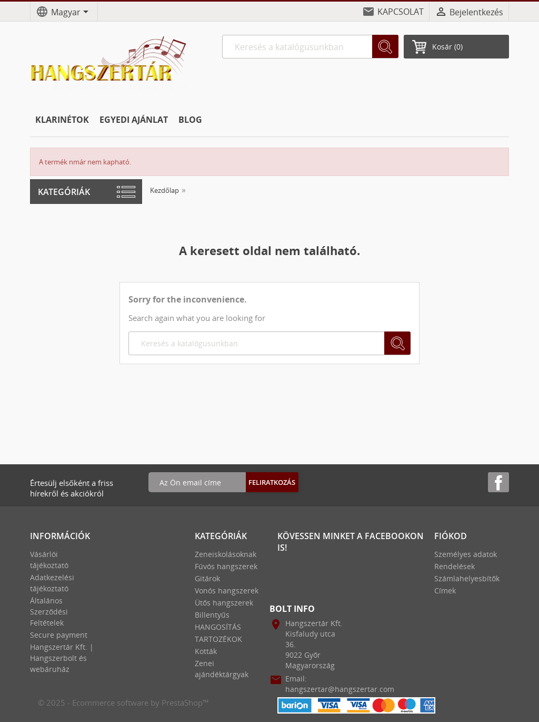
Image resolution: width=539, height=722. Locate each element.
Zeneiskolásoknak (225, 554)
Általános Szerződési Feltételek (49, 612)
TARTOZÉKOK (218, 639)
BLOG (190, 119)
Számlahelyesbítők (467, 578)
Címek (445, 591)
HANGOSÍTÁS (218, 627)
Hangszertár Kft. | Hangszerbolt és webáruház (62, 658)
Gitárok (207, 578)
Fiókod (450, 536)
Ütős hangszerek (224, 603)
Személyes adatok (465, 554)
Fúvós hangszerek (226, 566)
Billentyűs (212, 615)
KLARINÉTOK (62, 119)
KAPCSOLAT (400, 11)
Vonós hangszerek (226, 591)
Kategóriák (64, 192)
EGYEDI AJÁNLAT (133, 119)
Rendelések (454, 566)
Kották (206, 651)
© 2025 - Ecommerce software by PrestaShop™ (123, 702)
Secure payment (58, 635)
